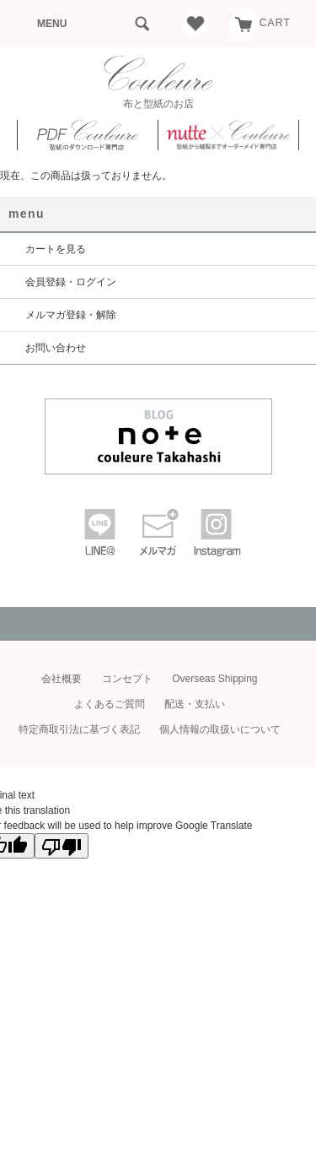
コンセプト (127, 679)
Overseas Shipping (214, 679)
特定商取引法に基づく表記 (79, 729)
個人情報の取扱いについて (220, 729)
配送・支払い (194, 704)
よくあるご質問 (109, 704)
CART (260, 23)
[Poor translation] (61, 846)
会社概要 (61, 679)
